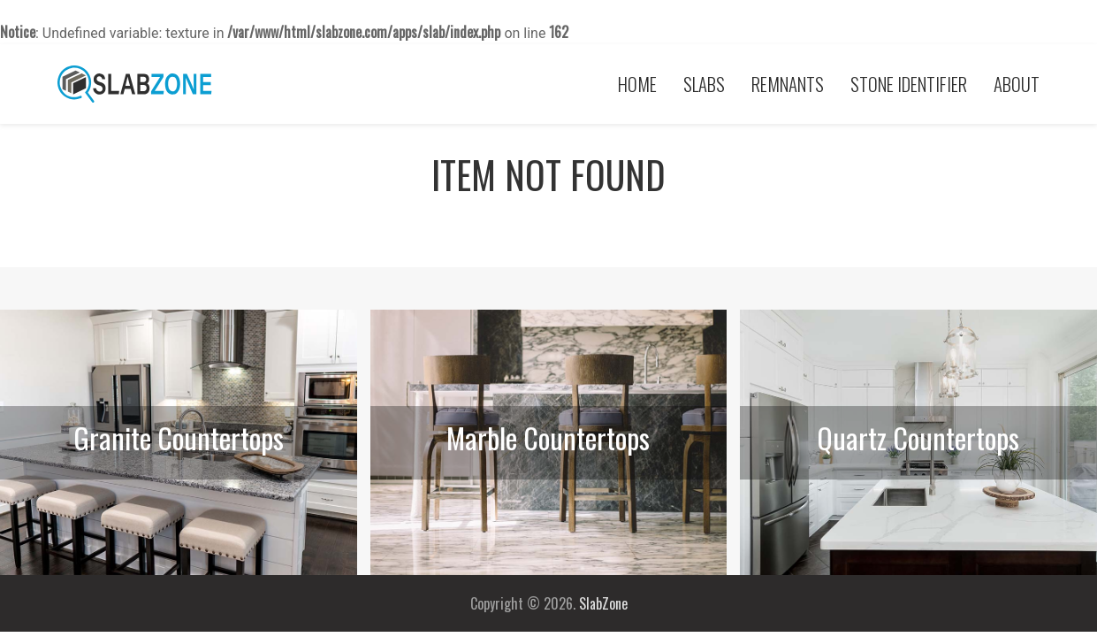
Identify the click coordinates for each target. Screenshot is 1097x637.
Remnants (787, 83)
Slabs (704, 83)
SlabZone (603, 603)
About (1017, 83)
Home (637, 83)
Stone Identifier (908, 83)
